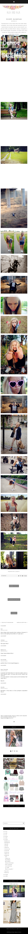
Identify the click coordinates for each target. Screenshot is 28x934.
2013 (5, 874)
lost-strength (3, 659)
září (6, 845)
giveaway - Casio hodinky (14, 763)
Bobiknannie (3, 649)
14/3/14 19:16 (4, 660)
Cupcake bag (14, 884)
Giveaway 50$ (14, 785)
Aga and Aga (11, 932)
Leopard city (7, 858)
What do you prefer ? (9, 869)
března (6, 855)
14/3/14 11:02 (4, 630)
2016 (5, 836)
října (6, 844)
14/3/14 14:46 (4, 641)
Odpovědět (3, 645)
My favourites (7, 861)
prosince (6, 841)
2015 (5, 837)
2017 (5, 834)
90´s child (7, 867)
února (6, 870)
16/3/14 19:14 (4, 688)
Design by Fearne (18, 932)
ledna (6, 872)
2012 (5, 876)
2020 (5, 831)
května (6, 852)
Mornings (14, 613)
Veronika (2, 687)
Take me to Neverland (7, 622)
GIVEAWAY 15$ (14, 774)
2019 (5, 833)
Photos (4, 575)
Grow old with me (21, 622)
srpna (6, 847)
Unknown (3, 640)
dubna (6, 853)
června (6, 850)
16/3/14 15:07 (4, 670)
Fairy (6, 856)
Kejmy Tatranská (4, 669)
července (6, 849)
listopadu (7, 842)
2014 (5, 839)
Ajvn (2, 628)
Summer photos (14, 585)
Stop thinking (7, 859)
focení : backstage (8, 864)
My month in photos (14, 599)
